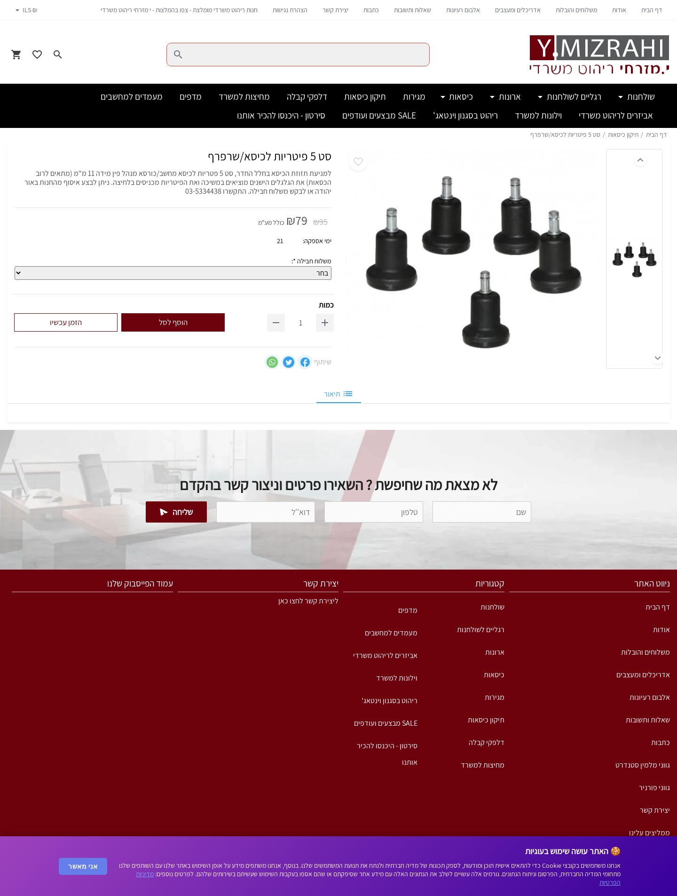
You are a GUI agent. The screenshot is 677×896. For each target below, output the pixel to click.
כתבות (371, 10)
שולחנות (492, 607)
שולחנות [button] (640, 96)
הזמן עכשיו (66, 322)
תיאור (339, 393)
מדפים (407, 610)
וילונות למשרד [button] (538, 115)
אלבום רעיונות (463, 10)
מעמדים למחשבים (391, 633)
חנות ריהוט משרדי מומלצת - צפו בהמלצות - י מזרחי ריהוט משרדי (179, 10)
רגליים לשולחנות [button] (573, 96)
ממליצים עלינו (649, 833)
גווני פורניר (654, 788)
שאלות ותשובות (412, 10)
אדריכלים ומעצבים (518, 10)
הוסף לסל (173, 322)
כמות (326, 305)
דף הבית (651, 10)
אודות (619, 10)
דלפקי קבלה (486, 742)
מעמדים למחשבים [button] (132, 96)
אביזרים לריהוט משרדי (385, 655)
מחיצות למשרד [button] (244, 96)
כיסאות (494, 675)
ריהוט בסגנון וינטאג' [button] (465, 115)
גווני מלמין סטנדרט (642, 765)
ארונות (494, 652)
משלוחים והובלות (576, 10)
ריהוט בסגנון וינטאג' (389, 701)
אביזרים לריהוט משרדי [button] (616, 115)
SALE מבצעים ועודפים (385, 723)
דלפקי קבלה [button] (307, 96)
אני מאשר (83, 866)
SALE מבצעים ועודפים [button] (379, 115)
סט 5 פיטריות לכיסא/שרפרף (565, 134)
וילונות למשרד (396, 678)
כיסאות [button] (460, 96)
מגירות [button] (414, 96)
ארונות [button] (509, 96)
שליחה (176, 512)
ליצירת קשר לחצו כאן (308, 601)
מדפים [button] (191, 96)
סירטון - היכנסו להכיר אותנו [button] (281, 115)
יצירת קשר (335, 10)
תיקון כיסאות (623, 134)
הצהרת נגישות (290, 10)
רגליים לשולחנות (480, 629)
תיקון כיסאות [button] (365, 96)
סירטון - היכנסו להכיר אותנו (387, 749)
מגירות (494, 697)
